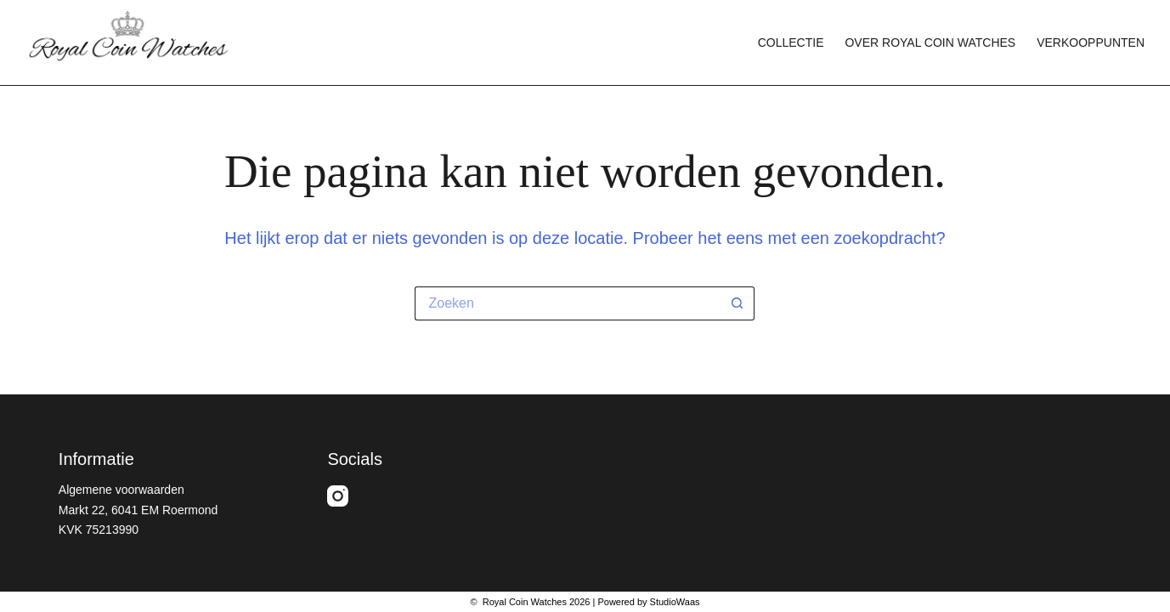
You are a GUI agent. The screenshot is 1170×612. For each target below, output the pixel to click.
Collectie (791, 42)
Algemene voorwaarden (121, 489)
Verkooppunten (1091, 42)
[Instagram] (337, 496)
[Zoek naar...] (568, 303)
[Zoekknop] (738, 303)
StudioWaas (675, 602)
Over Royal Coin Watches (930, 42)
